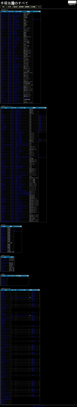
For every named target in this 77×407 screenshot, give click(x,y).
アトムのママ (3, 125)
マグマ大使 (15, 54)
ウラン (2, 119)
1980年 (12, 218)
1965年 (9, 50)
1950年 (9, 14)
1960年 (9, 36)
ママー (2, 278)
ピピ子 (2, 180)
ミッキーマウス (4, 258)
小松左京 (3, 248)
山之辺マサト (3, 165)
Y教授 (2, 131)
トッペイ (3, 56)
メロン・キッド (4, 343)
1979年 (9, 102)
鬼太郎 (2, 267)
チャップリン (3, 251)
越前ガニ (3, 372)
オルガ (2, 218)
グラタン (3, 389)
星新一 (2, 250)
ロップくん (3, 45)
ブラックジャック (4, 90)
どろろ (2, 60)
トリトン (3, 71)
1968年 (9, 68)
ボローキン (3, 382)
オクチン (3, 72)
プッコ (2, 53)
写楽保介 (3, 95)
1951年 (9, 17)
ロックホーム (3, 306)
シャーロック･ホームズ (5, 395)
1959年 (9, 29)
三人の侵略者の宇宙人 (5, 177)
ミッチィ (3, 294)
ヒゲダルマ (3, 342)
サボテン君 (3, 17)
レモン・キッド (4, 23)
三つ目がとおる (16, 95)
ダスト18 (18, 198)
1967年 (9, 59)
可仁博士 (3, 313)
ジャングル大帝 (16, 15)
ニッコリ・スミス (4, 339)
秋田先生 (3, 183)
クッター (3, 352)
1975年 (9, 96)
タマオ (2, 122)
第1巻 (34, 18)
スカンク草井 (3, 127)
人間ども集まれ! (16, 66)
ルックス (3, 143)
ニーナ (2, 152)
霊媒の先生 (3, 185)
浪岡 (2, 191)
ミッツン (3, 366)
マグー (2, 316)
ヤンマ (2, 89)
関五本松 (3, 69)
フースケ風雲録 (16, 75)
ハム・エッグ (3, 331)
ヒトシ (2, 192)
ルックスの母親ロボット (6, 145)
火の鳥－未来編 (19, 165)
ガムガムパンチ (16, 63)
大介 (2, 113)
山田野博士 (3, 319)
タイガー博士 (3, 14)
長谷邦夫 (3, 241)
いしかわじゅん (4, 247)
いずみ (2, 189)
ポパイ (2, 261)
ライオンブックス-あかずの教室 (22, 192)
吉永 (2, 186)
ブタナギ (3, 281)
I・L (17, 173)
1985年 (12, 221)
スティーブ (3, 174)
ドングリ (3, 142)
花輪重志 (3, 376)
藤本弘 (2, 235)
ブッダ (17, 195)
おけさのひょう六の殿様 (6, 398)
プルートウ (3, 157)
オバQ (2, 269)
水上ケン (3, 149)
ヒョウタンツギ (4, 277)
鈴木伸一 (3, 242)
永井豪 (2, 244)
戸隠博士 (3, 322)
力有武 (2, 312)
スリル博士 (15, 29)
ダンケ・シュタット (5, 388)
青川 (2, 112)
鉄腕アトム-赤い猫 (20, 131)
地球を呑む (15, 69)
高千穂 (2, 309)
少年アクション (27, 98)
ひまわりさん (3, 26)
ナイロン (3, 139)
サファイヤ (3, 21)
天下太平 (3, 66)
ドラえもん (3, 270)
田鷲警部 (3, 116)
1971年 (9, 83)
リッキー (3, 30)
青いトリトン (16, 71)
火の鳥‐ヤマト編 (19, 167)
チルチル (3, 385)
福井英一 (3, 232)
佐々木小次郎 (3, 307)
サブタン (3, 39)
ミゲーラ (3, 197)
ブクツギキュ (3, 283)
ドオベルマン (3, 74)
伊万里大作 (3, 173)
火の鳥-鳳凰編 (19, 176)
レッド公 (3, 330)
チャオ (2, 213)
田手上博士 (3, 321)
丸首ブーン (3, 297)
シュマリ (3, 93)
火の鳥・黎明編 (16, 24)
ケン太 (2, 29)
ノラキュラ (3, 301)
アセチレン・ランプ (5, 328)
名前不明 (3, 400)
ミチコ (2, 203)
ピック (2, 33)
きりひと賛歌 (16, 78)
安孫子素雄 (3, 236)
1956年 (9, 26)
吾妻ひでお (3, 245)
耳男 (2, 291)
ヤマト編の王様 (4, 167)
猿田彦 (2, 140)
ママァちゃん (16, 77)
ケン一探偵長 (19, 142)
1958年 (9, 27)
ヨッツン (3, 370)
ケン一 (2, 325)
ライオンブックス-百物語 (21, 191)
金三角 (2, 349)
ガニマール (3, 391)
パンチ (2, 65)
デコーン (3, 364)
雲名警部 (3, 210)
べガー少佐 (3, 168)
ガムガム (3, 63)
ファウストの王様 (4, 397)
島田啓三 (3, 229)
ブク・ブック (3, 369)
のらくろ (3, 264)
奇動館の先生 (3, 206)
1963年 (9, 45)
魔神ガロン (15, 32)
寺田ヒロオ (3, 233)
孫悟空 (2, 20)
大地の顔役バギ (16, 98)
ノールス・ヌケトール (5, 360)
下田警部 (3, 348)
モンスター (3, 327)
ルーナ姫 (3, 38)
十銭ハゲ (3, 355)
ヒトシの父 (3, 194)
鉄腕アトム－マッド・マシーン (22, 315)
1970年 (9, 74)
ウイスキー (3, 375)
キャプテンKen (16, 36)
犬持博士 (3, 207)
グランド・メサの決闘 (20, 174)
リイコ (2, 340)
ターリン (3, 179)
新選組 (14, 47)
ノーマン (15, 68)
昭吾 (2, 80)
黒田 (2, 110)
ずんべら (3, 96)
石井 (2, 310)
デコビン (3, 394)
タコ (2, 354)
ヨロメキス (3, 170)
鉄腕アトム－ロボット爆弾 (21, 297)
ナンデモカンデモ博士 (5, 318)
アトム (2, 18)
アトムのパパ (3, 124)
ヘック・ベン (3, 334)
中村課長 (3, 115)
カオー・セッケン (4, 346)
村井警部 (3, 216)
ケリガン (3, 384)
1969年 (9, 71)
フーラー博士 (3, 315)
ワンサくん (3, 84)
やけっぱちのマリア (17, 81)
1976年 (9, 99)
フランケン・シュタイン (6, 336)
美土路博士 (3, 201)
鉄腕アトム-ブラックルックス (22, 143)
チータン (3, 155)
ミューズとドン (16, 86)
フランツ (3, 136)
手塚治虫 (3, 227)
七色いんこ (18, 219)
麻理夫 (2, 98)
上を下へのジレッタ (20, 171)
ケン (2, 36)
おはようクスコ (16, 83)
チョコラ (3, 215)
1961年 (9, 39)
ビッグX (15, 48)
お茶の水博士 (3, 128)
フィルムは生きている (18, 27)
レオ (2, 15)
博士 (2, 134)
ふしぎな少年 (16, 39)
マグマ (2, 54)
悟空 (2, 59)
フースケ (3, 75)
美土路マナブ (3, 200)
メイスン (3, 300)
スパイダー (3, 280)
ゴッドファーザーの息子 (18, 87)
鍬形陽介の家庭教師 (5, 221)
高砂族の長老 (3, 188)
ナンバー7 (3, 44)
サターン (3, 357)
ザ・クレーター (16, 72)
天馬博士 (3, 118)
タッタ (2, 195)
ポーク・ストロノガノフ (6, 392)
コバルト (3, 130)
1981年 (12, 219)
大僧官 (2, 148)
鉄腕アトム (15, 18)
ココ (2, 109)
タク (2, 68)
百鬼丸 (2, 62)
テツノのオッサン (4, 351)
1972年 (9, 86)
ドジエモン (3, 358)
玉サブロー (3, 219)
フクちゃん (3, 266)
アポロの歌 (15, 80)
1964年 (12, 155)
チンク (2, 133)
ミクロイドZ (16, 89)
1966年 (9, 56)
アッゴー (3, 337)
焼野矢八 (3, 81)
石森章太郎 (3, 238)
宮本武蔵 (3, 27)
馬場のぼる (3, 230)
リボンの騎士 (16, 21)
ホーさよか (3, 284)
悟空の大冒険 (16, 59)
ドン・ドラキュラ (4, 102)
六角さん (3, 381)
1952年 (9, 18)
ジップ (2, 146)
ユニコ (2, 101)
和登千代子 (3, 209)
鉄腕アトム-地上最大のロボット (22, 157)
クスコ (2, 83)
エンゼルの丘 (16, 38)
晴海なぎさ (3, 171)
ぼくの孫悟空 (16, 20)
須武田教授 (3, 212)
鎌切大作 (3, 47)
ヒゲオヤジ (3, 298)
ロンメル (3, 363)
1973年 (9, 87)
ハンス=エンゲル (4, 154)
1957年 (12, 143)
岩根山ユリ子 (3, 161)
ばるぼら (3, 92)
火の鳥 (2, 24)
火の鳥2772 (18, 218)
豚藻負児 (3, 293)
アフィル (3, 367)
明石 (2, 87)
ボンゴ (2, 41)
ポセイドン (3, 182)
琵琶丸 (2, 164)
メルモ (2, 77)
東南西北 (3, 361)
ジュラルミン (3, 137)
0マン (14, 30)
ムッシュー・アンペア (5, 345)
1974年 (9, 93)
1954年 (9, 24)
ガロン (2, 32)
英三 (2, 378)
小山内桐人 (3, 78)
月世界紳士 (18, 110)
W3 (14, 50)
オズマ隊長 (3, 42)
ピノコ (2, 204)
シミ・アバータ (4, 373)
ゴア (2, 158)
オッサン (3, 303)
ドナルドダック (4, 260)
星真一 (2, 50)
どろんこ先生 (3, 99)
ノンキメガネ (3, 333)
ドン (2, 86)
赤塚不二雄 (3, 239)
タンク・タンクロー (5, 263)
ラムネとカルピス (4, 304)
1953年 (9, 21)
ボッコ (2, 51)
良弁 (2, 176)
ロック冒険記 (19, 113)
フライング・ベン (4, 57)
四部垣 (2, 121)
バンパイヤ (15, 56)
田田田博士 (3, 198)
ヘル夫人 (3, 151)
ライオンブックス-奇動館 (21, 206)
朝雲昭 (2, 48)
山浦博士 (3, 324)
